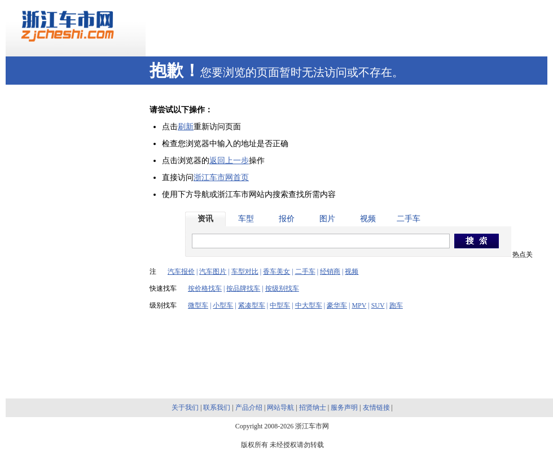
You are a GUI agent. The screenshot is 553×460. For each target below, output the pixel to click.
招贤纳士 (312, 407)
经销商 (330, 271)
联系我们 (216, 407)
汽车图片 (212, 271)
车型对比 (244, 271)
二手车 (408, 218)
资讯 (205, 218)
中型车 (280, 305)
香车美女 (276, 271)
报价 (287, 218)
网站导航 (280, 407)
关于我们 (185, 407)
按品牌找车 (243, 288)
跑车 (396, 305)
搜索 (476, 241)
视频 (368, 218)
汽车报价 (181, 271)
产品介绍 (248, 407)
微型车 (198, 305)
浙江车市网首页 (221, 177)
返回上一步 (229, 160)
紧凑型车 (251, 305)
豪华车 (337, 305)
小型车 (223, 305)
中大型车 (308, 305)
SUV (378, 305)
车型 (246, 218)
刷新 (186, 126)
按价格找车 (205, 288)
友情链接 (376, 407)
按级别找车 (282, 288)
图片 (327, 218)
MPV (359, 305)
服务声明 (344, 407)
